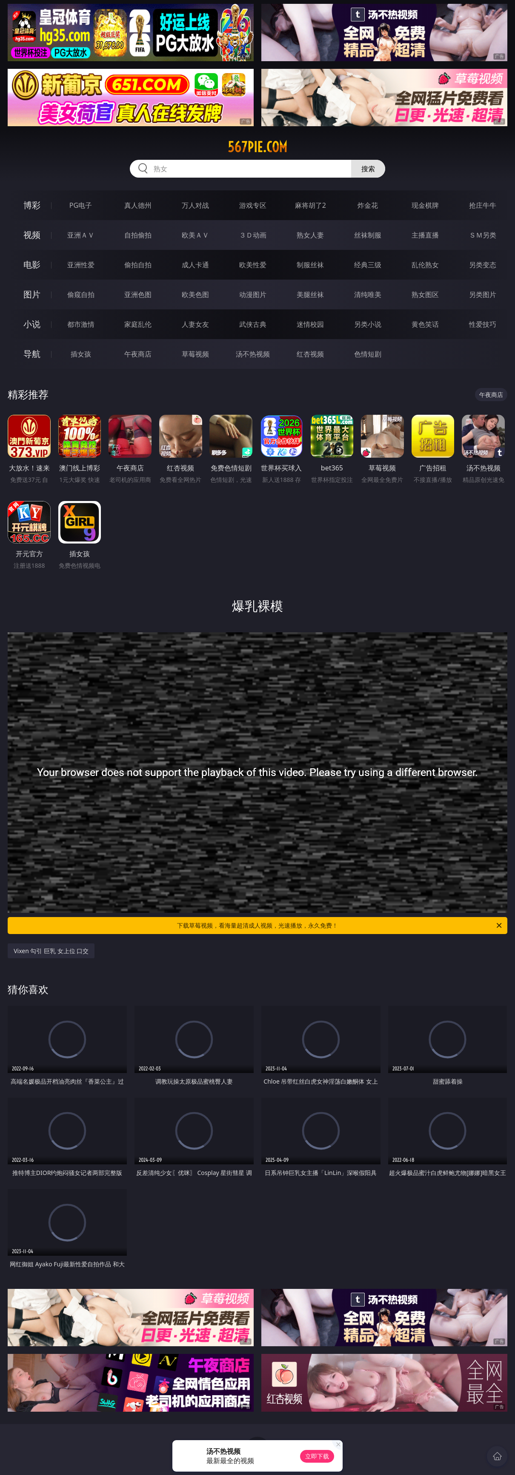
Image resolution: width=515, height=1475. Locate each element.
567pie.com (257, 147)
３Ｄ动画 (252, 235)
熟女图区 (425, 294)
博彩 (31, 205)
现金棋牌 (425, 205)
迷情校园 (310, 324)
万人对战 (195, 205)
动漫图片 (252, 294)
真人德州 (138, 205)
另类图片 (482, 294)
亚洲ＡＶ (80, 235)
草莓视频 (195, 354)
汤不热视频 (253, 354)
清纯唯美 (367, 294)
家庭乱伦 (138, 324)
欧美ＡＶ (195, 235)
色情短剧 (367, 354)
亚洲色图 (138, 294)
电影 (31, 264)
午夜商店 (138, 354)
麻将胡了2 (310, 205)
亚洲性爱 (80, 264)
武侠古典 (252, 324)
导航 (31, 354)
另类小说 (367, 324)
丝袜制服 (367, 235)
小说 (31, 324)
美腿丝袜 (310, 294)
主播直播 (425, 235)
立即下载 (317, 1456)
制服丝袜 (310, 264)
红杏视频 (310, 354)
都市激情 (80, 324)
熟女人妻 (310, 235)
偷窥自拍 (80, 294)
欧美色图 (195, 294)
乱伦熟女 (425, 264)
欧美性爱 (252, 264)
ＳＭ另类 (482, 235)
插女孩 (81, 354)
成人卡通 (195, 264)
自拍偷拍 (138, 235)
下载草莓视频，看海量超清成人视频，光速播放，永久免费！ (340, 925)
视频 (31, 235)
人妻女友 (195, 324)
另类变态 (482, 264)
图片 (31, 294)
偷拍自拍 (138, 264)
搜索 (368, 168)
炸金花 (368, 205)
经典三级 (367, 264)
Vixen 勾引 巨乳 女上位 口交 (51, 951)
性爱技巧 (482, 324)
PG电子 (80, 205)
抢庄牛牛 (482, 205)
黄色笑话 (425, 324)
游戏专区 (252, 205)
